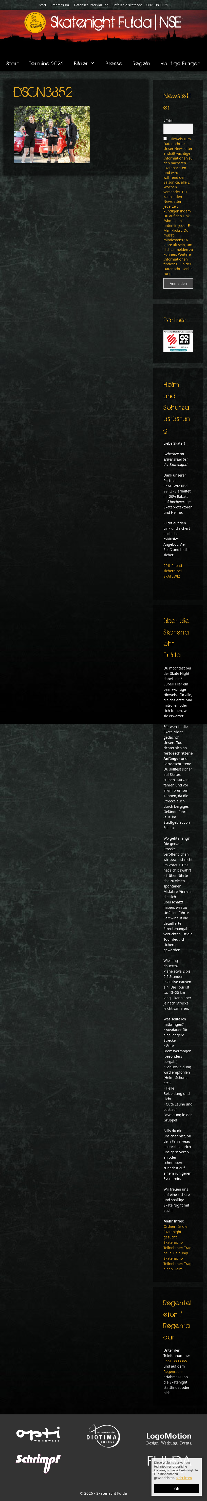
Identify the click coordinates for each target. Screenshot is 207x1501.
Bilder (87, 63)
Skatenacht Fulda (111, 1493)
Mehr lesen (184, 1478)
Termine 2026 (46, 63)
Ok (176, 1488)
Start (42, 5)
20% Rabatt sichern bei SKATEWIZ (172, 571)
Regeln (141, 63)
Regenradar (173, 1371)
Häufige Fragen (180, 63)
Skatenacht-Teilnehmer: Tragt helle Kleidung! (178, 1247)
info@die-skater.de (128, 5)
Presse (113, 63)
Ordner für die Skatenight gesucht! (175, 1231)
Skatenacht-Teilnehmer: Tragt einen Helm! (178, 1263)
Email (168, 120)
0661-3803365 (156, 5)
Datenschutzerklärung (91, 5)
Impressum (60, 5)
